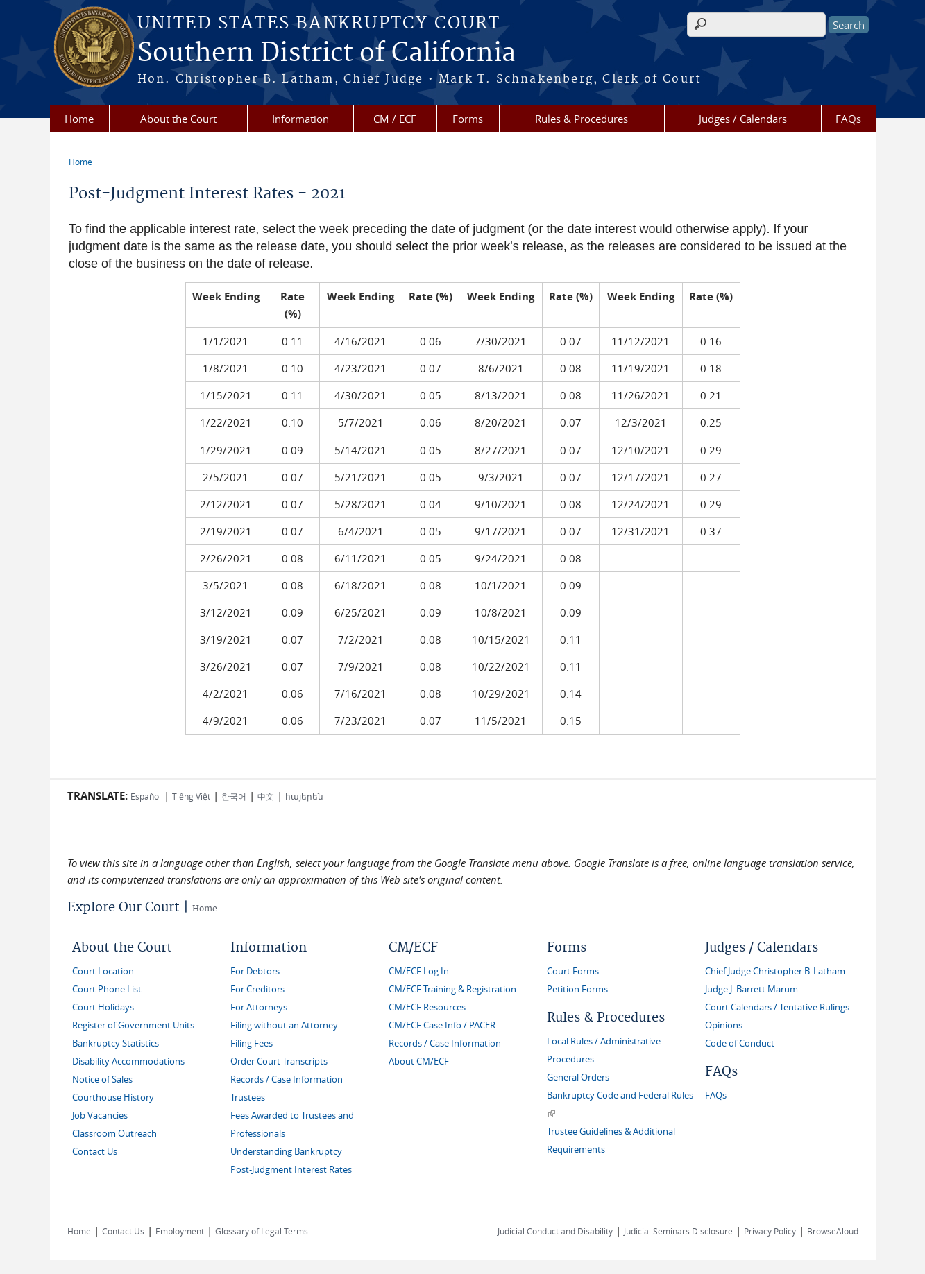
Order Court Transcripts (279, 1061)
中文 (265, 796)
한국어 (233, 796)
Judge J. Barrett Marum (751, 989)
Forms (467, 119)
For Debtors (255, 971)
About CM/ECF (419, 1061)
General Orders (578, 1077)
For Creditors (257, 989)
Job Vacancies (100, 1115)
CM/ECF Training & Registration (452, 989)
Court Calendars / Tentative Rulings (777, 1007)
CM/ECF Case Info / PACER (442, 1025)
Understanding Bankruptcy (286, 1151)
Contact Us (94, 1151)
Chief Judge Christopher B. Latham (775, 971)
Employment (179, 1231)
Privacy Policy (770, 1231)
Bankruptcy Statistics (115, 1043)
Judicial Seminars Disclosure (678, 1231)
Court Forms (573, 971)
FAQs (848, 119)
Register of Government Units (133, 1025)
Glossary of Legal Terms (261, 1231)
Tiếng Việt (191, 796)
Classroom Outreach (114, 1133)
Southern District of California (326, 53)
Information (300, 119)
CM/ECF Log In (419, 971)
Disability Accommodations (128, 1061)
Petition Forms (577, 989)
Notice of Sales (102, 1079)
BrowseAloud (832, 1231)
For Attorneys (258, 1007)
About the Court (178, 119)
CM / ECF (394, 119)
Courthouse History (113, 1097)
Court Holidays (103, 1007)
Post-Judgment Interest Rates (291, 1170)
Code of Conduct (739, 1043)
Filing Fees (251, 1043)
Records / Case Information (286, 1079)
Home (79, 119)
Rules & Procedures (581, 119)
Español (145, 796)
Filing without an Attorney (284, 1025)
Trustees (247, 1097)
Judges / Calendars (743, 119)
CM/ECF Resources (427, 1007)
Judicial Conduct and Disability (555, 1231)
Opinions (723, 1025)
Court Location (103, 971)
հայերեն (304, 796)
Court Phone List (107, 989)
